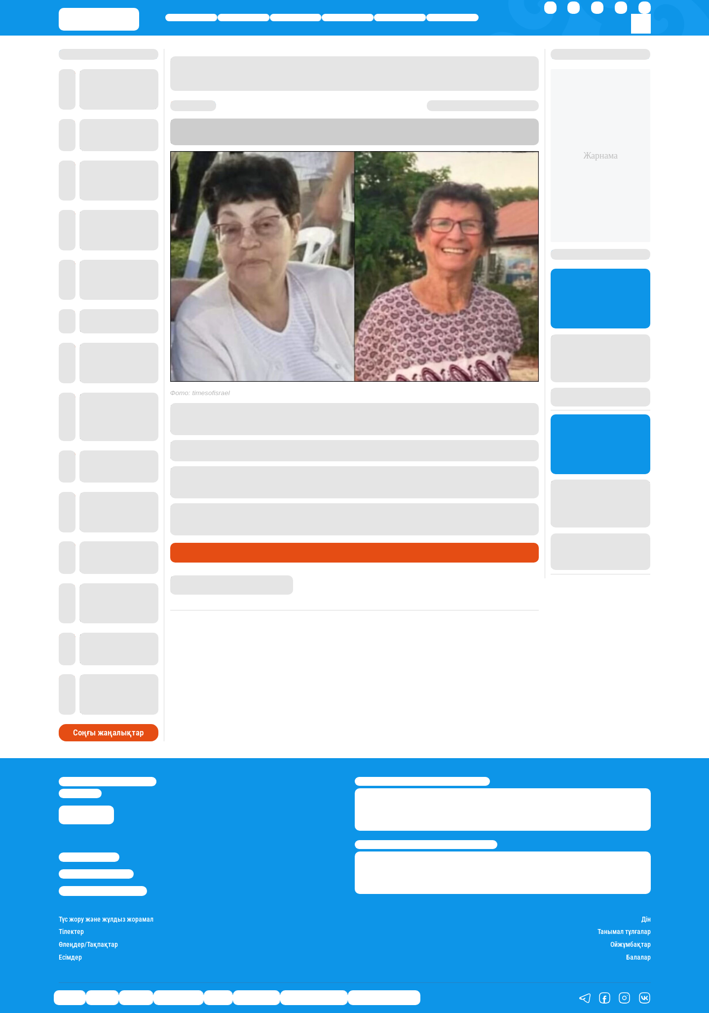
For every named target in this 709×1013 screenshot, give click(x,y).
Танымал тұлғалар (624, 931)
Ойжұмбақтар (630, 944)
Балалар (638, 957)
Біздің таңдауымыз (384, 998)
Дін (646, 919)
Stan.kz (462, 131)
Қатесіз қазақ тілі (313, 998)
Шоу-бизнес (453, 17)
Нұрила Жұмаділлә (199, 579)
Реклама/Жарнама (96, 874)
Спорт (400, 17)
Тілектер (71, 931)
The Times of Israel (239, 140)
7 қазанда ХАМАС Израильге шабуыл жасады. (317, 471)
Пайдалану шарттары (103, 890)
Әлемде (295, 17)
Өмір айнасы (348, 17)
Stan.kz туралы (89, 857)
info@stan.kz (80, 793)
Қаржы (243, 17)
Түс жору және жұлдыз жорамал (106, 919)
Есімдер (70, 957)
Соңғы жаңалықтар (108, 732)
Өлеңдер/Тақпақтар (88, 944)
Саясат (191, 17)
